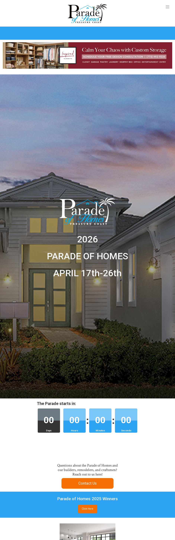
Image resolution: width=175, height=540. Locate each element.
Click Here (87, 508)
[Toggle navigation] (167, 7)
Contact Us (87, 483)
